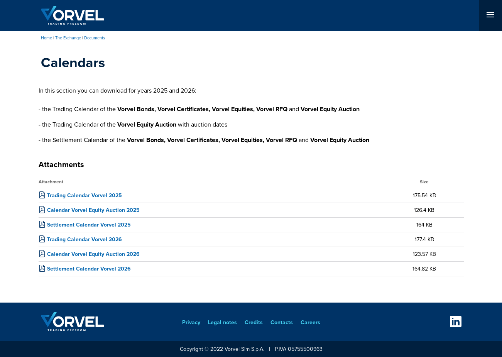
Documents (94, 38)
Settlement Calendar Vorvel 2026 (89, 269)
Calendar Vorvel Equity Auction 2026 (93, 254)
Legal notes (222, 322)
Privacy (191, 322)
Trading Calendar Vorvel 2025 (84, 195)
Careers (310, 322)
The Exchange (68, 38)
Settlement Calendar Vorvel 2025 (89, 225)
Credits (254, 322)
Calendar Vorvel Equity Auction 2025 (93, 210)
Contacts (281, 322)
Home (46, 38)
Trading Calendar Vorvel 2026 (84, 239)
